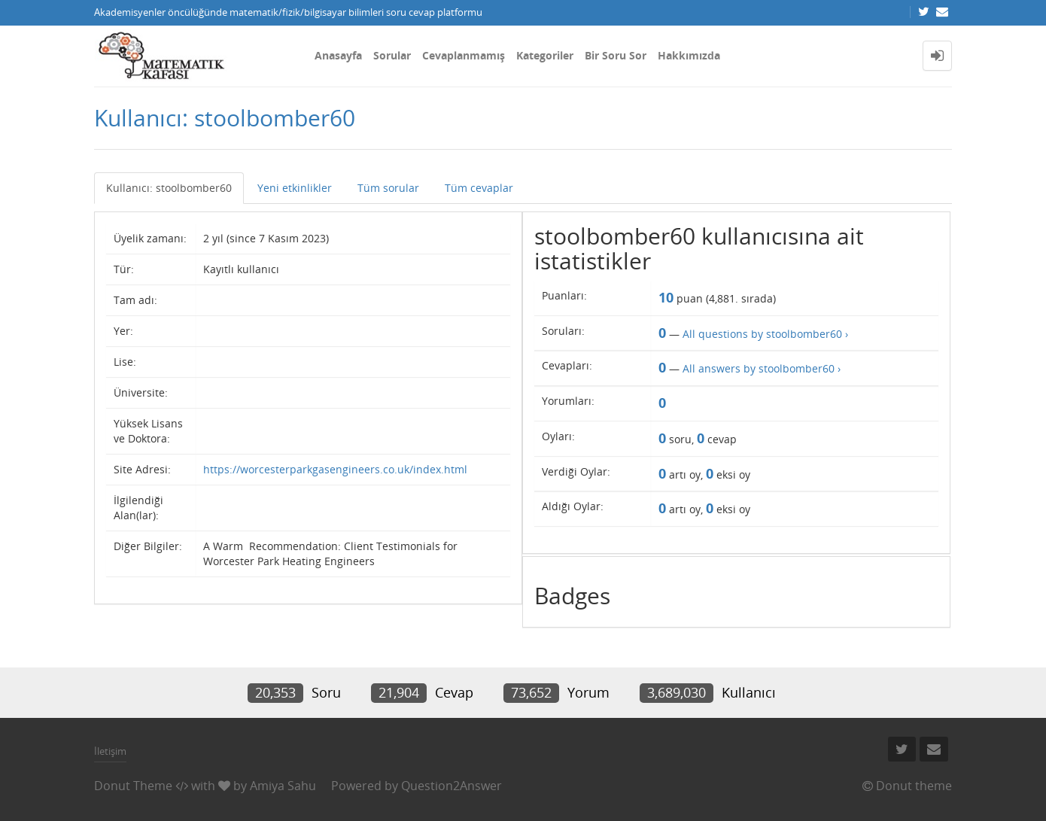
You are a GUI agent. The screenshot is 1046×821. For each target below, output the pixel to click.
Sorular (392, 55)
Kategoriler (544, 55)
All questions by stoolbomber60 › (765, 334)
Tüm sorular (388, 188)
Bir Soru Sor (615, 55)
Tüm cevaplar (479, 188)
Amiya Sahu (283, 785)
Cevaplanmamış (463, 55)
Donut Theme (133, 785)
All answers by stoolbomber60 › (762, 368)
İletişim (110, 751)
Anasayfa (338, 55)
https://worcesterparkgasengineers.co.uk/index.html (335, 469)
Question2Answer (451, 785)
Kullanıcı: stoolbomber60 (169, 188)
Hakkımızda (689, 55)
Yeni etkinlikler (294, 188)
